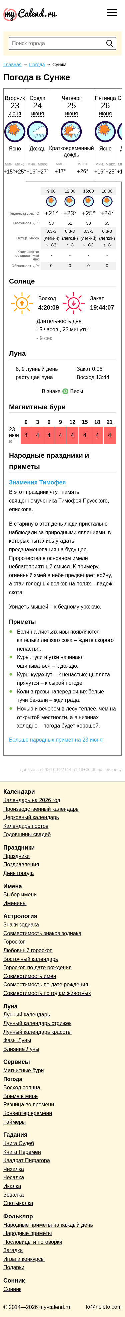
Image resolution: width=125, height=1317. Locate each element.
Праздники (16, 856)
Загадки (13, 1250)
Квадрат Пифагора (26, 1160)
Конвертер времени (27, 1113)
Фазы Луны (17, 1040)
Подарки (13, 1267)
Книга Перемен (22, 1152)
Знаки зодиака (21, 924)
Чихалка (13, 1169)
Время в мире (20, 1096)
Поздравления (21, 864)
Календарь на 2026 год (31, 800)
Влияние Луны (21, 1049)
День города (18, 873)
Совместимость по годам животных (47, 993)
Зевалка (13, 1195)
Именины (15, 903)
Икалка (12, 1186)
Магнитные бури (23, 1070)
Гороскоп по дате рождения (37, 967)
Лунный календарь (26, 1014)
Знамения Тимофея (37, 482)
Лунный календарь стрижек (37, 1023)
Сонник (12, 1289)
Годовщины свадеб (27, 834)
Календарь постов (25, 826)
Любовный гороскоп (28, 950)
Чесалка (13, 1177)
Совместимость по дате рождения (45, 984)
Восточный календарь (30, 959)
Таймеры (14, 1122)
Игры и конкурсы (24, 1259)
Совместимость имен (29, 976)
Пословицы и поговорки (32, 1242)
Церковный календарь (31, 817)
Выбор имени (20, 894)
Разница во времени (28, 1104)
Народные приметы (27, 1233)
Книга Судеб (18, 1143)
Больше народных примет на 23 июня (56, 740)
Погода (12, 1079)
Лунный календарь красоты (37, 1032)
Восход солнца (21, 1087)
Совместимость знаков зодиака (42, 933)
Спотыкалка (18, 1203)
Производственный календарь (41, 809)
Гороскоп (14, 942)
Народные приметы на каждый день (48, 1225)
